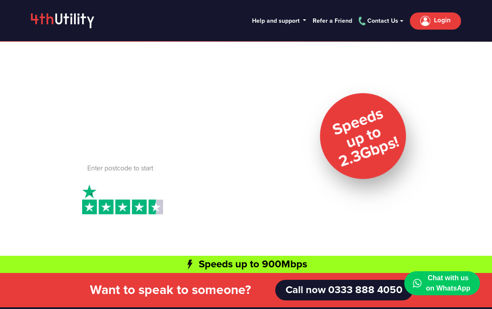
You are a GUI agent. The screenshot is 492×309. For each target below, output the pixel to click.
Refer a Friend (332, 20)
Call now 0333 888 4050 (344, 290)
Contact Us (378, 21)
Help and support (276, 20)
